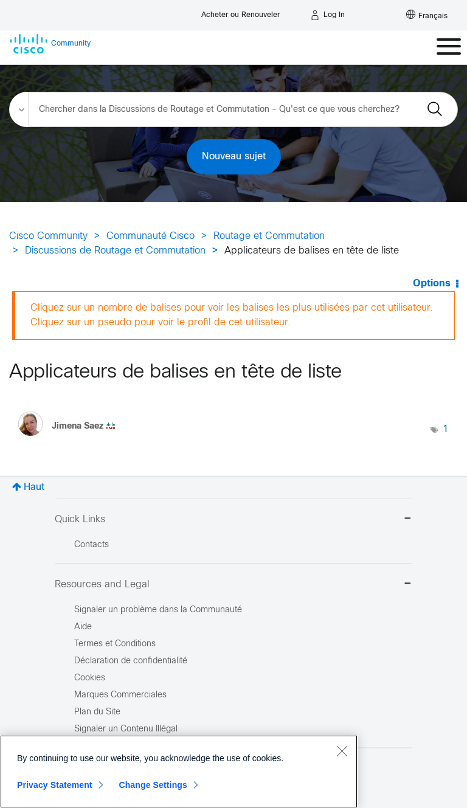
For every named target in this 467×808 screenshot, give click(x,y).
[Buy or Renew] (240, 11)
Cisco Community (48, 236)
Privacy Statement (54, 785)
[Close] (342, 751)
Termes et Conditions (115, 644)
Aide (83, 627)
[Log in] (328, 15)
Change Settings (153, 785)
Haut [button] (34, 487)
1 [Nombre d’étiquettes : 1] (446, 429)
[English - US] (427, 15)
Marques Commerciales (120, 695)
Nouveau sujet (234, 156)
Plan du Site (97, 712)
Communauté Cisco (150, 236)
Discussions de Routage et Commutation (115, 250)
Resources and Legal (233, 584)
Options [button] (432, 283)
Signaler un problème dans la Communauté (158, 610)
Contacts (91, 545)
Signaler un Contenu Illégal (126, 729)
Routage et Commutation (269, 236)
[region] (179, 771)
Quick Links (233, 519)
